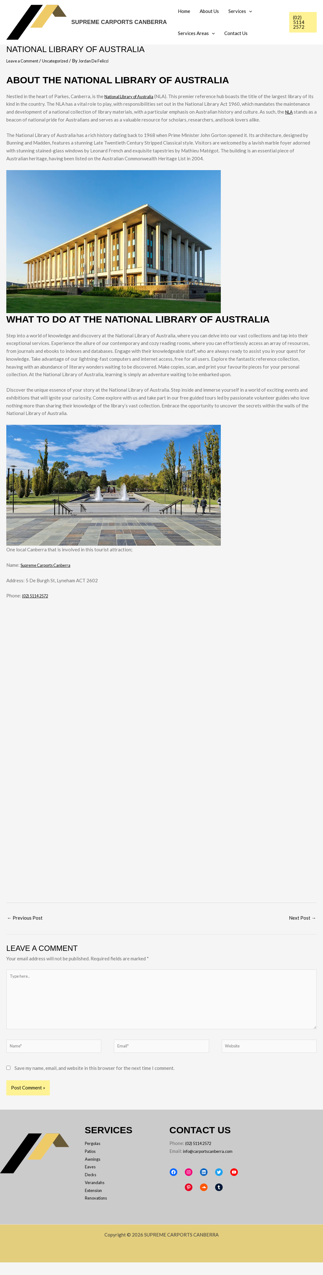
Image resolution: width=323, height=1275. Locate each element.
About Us (209, 11)
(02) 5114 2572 (38, 595)
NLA (10, 119)
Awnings (94, 1171)
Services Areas (196, 33)
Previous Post (25, 918)
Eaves (91, 1179)
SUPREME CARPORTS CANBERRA (119, 22)
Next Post (302, 918)
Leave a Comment (24, 60)
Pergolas (94, 1156)
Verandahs (96, 1195)
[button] (249, 11)
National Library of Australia (134, 96)
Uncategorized (62, 60)
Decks (91, 1187)
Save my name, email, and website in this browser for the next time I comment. (94, 1080)
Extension (95, 1203)
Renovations (98, 1210)
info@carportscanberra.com (198, 1171)
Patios (92, 1163)
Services (240, 11)
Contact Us (236, 33)
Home (184, 11)
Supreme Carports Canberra (50, 565)
